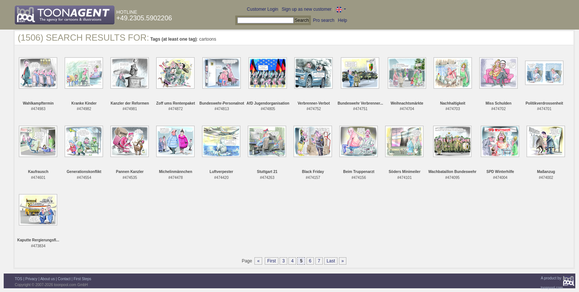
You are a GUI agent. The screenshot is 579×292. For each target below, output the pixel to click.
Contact (64, 279)
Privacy (31, 279)
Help (342, 20)
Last (331, 261)
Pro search (323, 20)
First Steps (82, 279)
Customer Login (262, 9)
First (271, 261)
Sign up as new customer (307, 9)
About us (47, 279)
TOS (18, 279)
